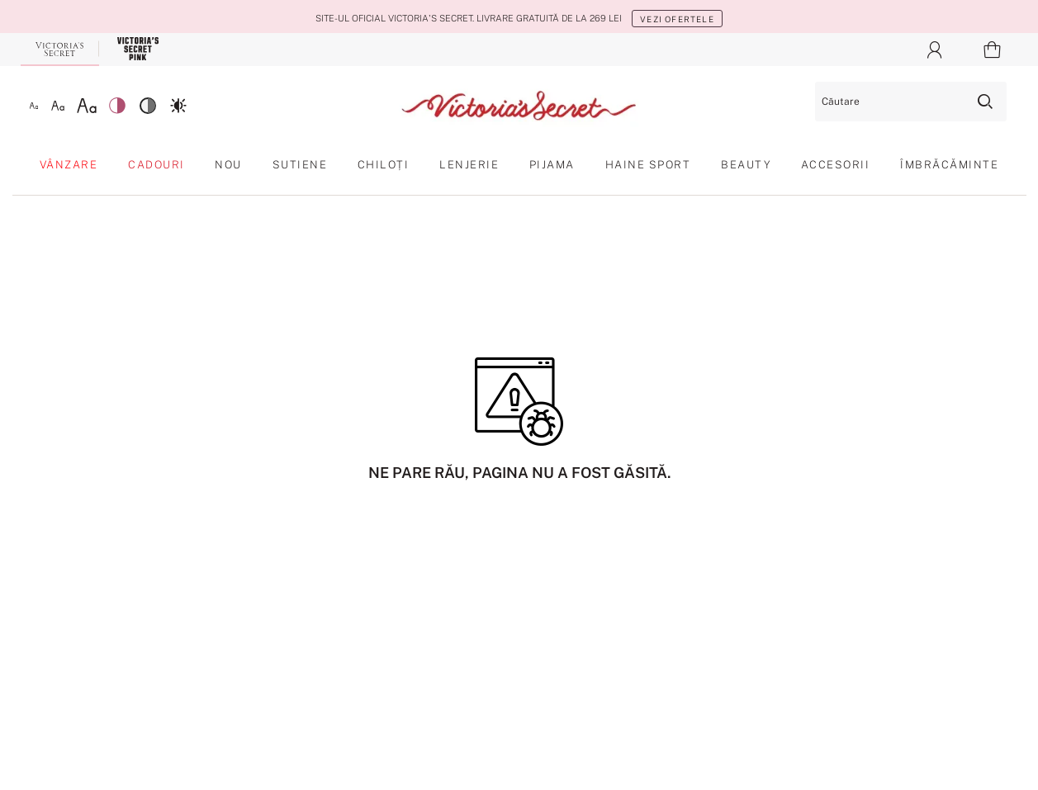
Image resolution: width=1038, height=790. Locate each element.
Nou (228, 164)
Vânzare (69, 164)
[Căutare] (911, 101)
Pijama (552, 164)
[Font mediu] (57, 106)
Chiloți (384, 164)
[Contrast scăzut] (117, 106)
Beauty (745, 164)
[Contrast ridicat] (178, 106)
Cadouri (156, 164)
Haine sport (648, 164)
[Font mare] (87, 106)
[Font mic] (34, 106)
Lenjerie (469, 164)
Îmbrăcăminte (949, 164)
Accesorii (835, 164)
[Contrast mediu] (148, 106)
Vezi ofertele (677, 19)
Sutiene (300, 164)
